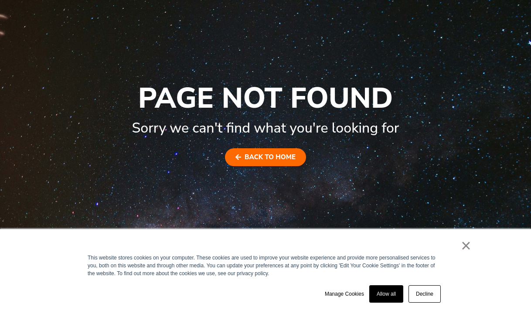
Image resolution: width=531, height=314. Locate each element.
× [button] (466, 245)
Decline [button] (424, 294)
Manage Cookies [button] (344, 294)
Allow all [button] (386, 294)
